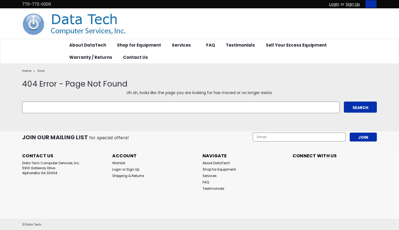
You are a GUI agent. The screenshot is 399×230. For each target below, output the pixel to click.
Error (41, 71)
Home (26, 71)
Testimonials (240, 45)
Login (334, 4)
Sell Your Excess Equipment (296, 45)
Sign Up (353, 4)
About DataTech (87, 45)
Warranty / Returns (90, 57)
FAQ (210, 45)
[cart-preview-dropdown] (370, 4)
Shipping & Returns (128, 175)
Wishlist (118, 163)
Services (183, 45)
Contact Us (135, 57)
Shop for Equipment (139, 45)
